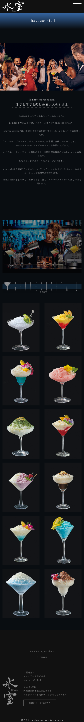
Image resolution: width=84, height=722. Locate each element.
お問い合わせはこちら (40, 703)
